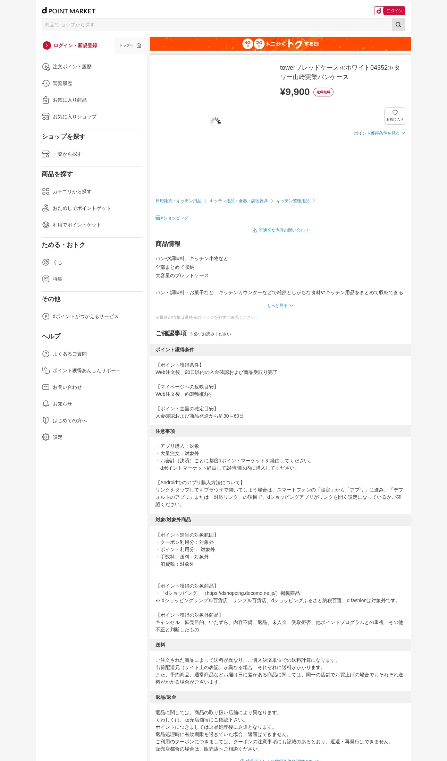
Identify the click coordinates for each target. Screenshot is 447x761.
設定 (52, 437)
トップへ (126, 45)
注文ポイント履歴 (67, 66)
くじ (52, 262)
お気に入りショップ (69, 116)
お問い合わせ (62, 387)
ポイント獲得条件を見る (377, 133)
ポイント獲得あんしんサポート (81, 370)
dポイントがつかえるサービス (80, 316)
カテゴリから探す (67, 191)
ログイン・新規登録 (75, 45)
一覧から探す (62, 154)
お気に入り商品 (64, 100)
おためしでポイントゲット (76, 208)
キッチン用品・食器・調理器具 (239, 200)
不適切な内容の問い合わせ (284, 230)
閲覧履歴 (57, 83)
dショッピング (174, 217)
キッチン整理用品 (293, 200)
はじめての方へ (64, 420)
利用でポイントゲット (71, 225)
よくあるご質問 (64, 354)
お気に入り (395, 119)
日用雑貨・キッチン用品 (178, 200)
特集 (52, 279)
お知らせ (57, 404)
